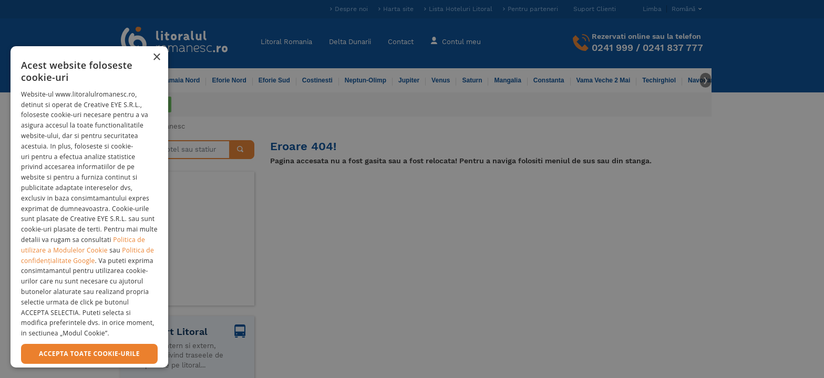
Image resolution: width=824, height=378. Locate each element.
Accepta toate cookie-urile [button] (89, 353)
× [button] (156, 57)
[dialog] (89, 207)
